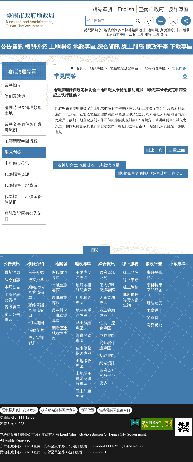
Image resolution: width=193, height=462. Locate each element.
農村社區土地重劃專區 (60, 315)
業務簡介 (13, 85)
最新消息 (12, 272)
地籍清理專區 (21, 71)
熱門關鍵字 (93, 30)
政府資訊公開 (107, 275)
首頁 (79, 68)
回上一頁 (154, 150)
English (125, 9)
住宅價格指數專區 (83, 351)
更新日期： (8, 417)
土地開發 (144, 34)
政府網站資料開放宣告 (58, 410)
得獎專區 (12, 307)
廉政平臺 (157, 47)
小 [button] (149, 21)
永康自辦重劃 (116, 34)
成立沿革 (36, 280)
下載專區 (181, 47)
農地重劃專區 (60, 300)
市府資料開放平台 (107, 373)
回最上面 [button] (177, 150)
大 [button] (173, 21)
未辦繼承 (183, 30)
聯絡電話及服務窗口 (36, 310)
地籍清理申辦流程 (21, 141)
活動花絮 (36, 330)
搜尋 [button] (138, 21)
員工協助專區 (107, 313)
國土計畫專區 (83, 394)
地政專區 (84, 47)
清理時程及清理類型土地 (23, 110)
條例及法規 (15, 96)
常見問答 (13, 152)
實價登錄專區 (83, 338)
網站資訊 (107, 363)
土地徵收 (160, 34)
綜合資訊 (108, 47)
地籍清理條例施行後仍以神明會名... (150, 173)
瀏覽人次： (8, 424)
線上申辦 (131, 280)
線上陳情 (131, 287)
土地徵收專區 (83, 363)
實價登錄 (167, 30)
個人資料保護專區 (107, 287)
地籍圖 (153, 30)
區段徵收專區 (60, 275)
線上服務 (132, 47)
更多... (105, 383)
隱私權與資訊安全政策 (19, 410)
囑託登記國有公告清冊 (23, 216)
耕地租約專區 (83, 300)
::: (1, 64)
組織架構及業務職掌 (36, 292)
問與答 (152, 317)
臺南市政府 (151, 9)
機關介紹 (36, 47)
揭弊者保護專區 (107, 345)
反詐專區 (179, 9)
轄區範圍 (36, 323)
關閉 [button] (94, 250)
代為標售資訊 (17, 174)
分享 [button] (186, 21)
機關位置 (87, 410)
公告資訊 (12, 47)
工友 (132, 34)
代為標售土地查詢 (21, 185)
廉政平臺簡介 (154, 275)
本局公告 (12, 287)
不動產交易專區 (83, 275)
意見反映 (154, 325)
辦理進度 (154, 303)
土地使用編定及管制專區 (83, 378)
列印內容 (185, 76)
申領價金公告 (17, 163)
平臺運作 (154, 310)
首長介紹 (36, 272)
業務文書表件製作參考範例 (23, 127)
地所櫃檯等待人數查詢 (131, 299)
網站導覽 (103, 9)
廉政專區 (107, 335)
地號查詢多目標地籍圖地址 (125, 30)
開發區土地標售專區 (60, 333)
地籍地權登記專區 (124, 68)
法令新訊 (12, 280)
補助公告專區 (12, 317)
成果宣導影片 (36, 340)
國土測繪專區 (83, 325)
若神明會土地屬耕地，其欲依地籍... (90, 165)
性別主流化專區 (107, 325)
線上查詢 (131, 272)
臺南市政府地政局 (37, 20)
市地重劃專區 (60, 287)
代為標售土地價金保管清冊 (23, 199)
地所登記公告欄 (12, 297)
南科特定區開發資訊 (154, 290)
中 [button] (161, 21)
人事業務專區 (107, 300)
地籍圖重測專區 (83, 313)
